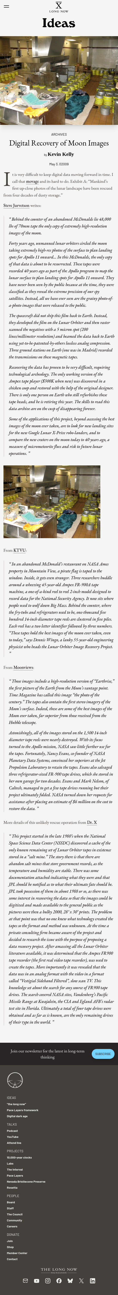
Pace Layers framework (22, 1110)
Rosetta (12, 1187)
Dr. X (92, 822)
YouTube (13, 1137)
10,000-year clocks (19, 1157)
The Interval (15, 1169)
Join (10, 1241)
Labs (10, 1163)
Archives (59, 134)
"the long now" (16, 1104)
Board (11, 1202)
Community (14, 1220)
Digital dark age (17, 1116)
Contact (12, 1259)
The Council (14, 1214)
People (13, 1196)
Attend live (14, 1143)
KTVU (19, 550)
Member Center (17, 1253)
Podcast (12, 1130)
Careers (12, 1226)
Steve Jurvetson (16, 205)
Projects (15, 1151)
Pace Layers (15, 1175)
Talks (12, 1124)
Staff (10, 1208)
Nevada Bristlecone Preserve (26, 1181)
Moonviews (23, 667)
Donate (13, 1234)
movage (32, 181)
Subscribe (103, 1054)
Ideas (11, 1097)
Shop (10, 1247)
